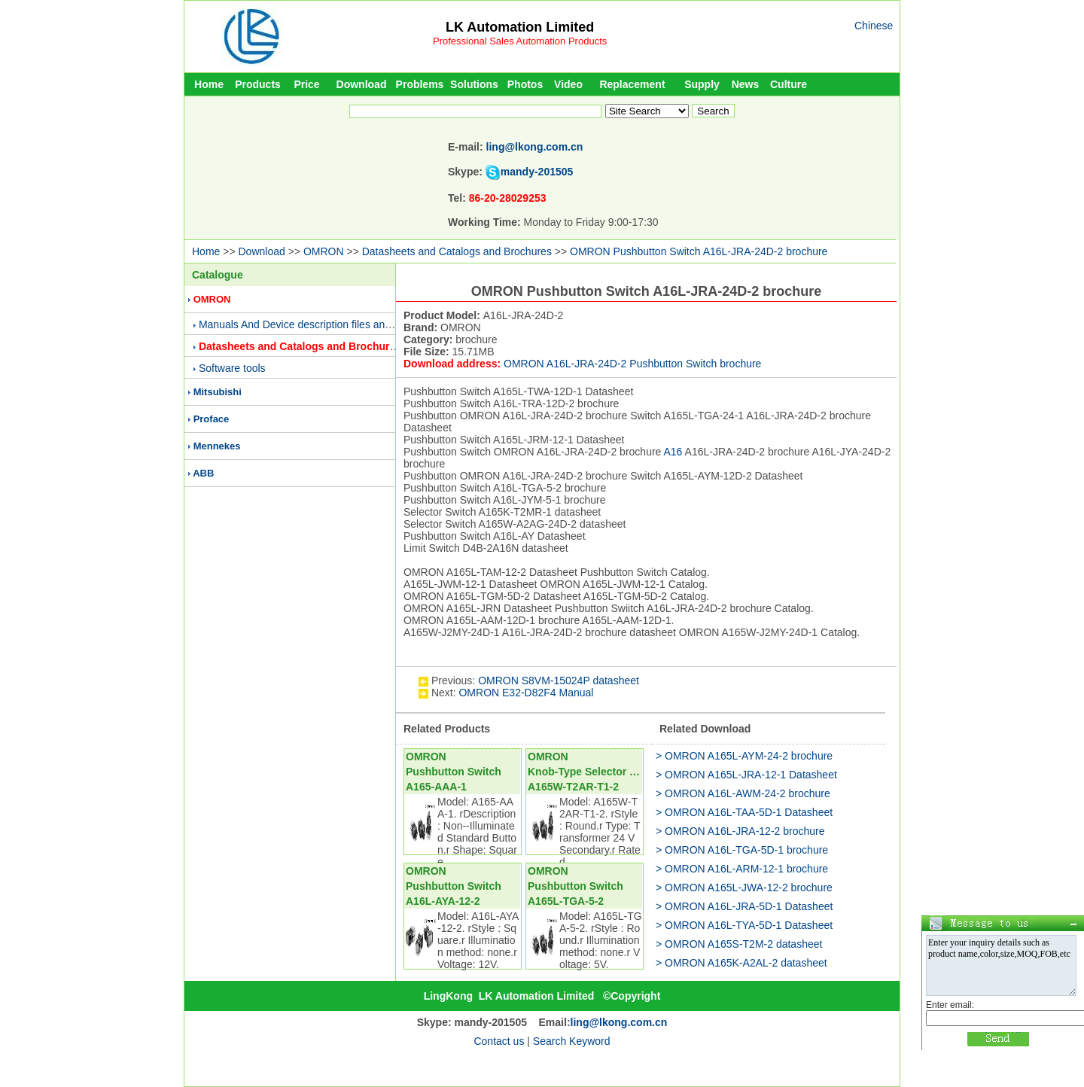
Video (568, 84)
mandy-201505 (537, 172)
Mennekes (217, 446)
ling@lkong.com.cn (534, 147)
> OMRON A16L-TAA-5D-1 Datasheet (744, 812)
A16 (673, 452)
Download (361, 84)
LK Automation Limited (520, 27)
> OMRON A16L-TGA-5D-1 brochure (742, 850)
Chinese (873, 26)
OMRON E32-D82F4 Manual (525, 693)
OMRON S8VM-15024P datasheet (558, 680)
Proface (211, 419)
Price (306, 84)
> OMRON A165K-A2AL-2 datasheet (741, 963)
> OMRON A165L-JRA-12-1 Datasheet (746, 775)
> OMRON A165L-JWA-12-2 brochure (744, 887)
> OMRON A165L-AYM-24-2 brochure (744, 756)
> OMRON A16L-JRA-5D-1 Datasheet (744, 906)
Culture (788, 84)
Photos (525, 84)
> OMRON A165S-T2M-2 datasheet (739, 944)
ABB (203, 473)
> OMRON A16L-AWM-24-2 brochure (743, 793)
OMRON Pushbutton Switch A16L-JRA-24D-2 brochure (698, 251)
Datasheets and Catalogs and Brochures (457, 251)
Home (209, 84)
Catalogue (217, 275)
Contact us (498, 1041)
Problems (420, 84)
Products (258, 84)
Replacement (632, 84)
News (746, 84)
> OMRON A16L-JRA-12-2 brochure (740, 831)
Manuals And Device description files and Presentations (328, 324)
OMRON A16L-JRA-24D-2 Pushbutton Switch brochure (632, 364)
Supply (702, 84)
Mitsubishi (217, 391)
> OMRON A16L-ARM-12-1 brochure (742, 869)
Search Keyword (572, 1041)
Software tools (232, 368)
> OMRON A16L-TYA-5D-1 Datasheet (744, 925)
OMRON (323, 251)
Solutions (474, 84)
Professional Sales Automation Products (520, 41)
